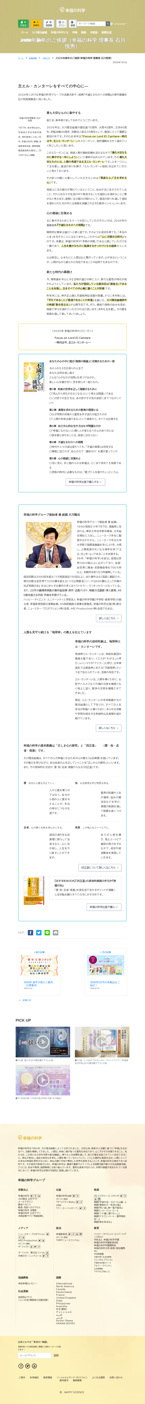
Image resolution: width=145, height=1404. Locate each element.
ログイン (61, 23)
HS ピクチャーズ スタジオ (106, 1196)
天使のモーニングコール (29, 1256)
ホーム (24, 32)
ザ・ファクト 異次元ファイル (31, 1253)
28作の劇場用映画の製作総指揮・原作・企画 (55, 590)
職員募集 (77, 1380)
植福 (73, 23)
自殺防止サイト (25, 1297)
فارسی (59, 1318)
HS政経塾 (99, 1254)
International (64, 1283)
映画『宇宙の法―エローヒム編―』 (110, 1202)
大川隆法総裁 (39, 32)
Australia (61, 1306)
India (59, 1301)
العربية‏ (59, 1315)
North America (65, 1286)
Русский (64, 1312)
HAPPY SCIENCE (74, 1392)
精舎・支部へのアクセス (29, 1207)
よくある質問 (98, 1377)
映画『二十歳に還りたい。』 (106, 1213)
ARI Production (27, 1240)
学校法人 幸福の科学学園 (106, 1240)
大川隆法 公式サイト (28, 1199)
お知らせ (24, 1000)
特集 (74, 32)
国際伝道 (106, 32)
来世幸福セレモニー (27, 1283)
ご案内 (39, 40)
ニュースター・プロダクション (31, 1234)
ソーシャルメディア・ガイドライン (72, 1377)
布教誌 (94, 32)
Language (117, 24)
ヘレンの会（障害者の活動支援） (33, 1300)
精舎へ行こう (24, 1204)
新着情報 (26, 40)
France (60, 1295)
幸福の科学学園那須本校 (106, 1242)
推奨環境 (47, 1377)
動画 (83, 32)
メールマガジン (25, 1202)
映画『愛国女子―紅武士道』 (107, 1205)
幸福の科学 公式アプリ (29, 1213)
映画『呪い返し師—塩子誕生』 (108, 1208)
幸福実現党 (61, 1234)
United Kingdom (66, 1298)
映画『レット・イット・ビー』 (106, 1210)
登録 (56, 1355)
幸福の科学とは (59, 32)
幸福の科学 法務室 (27, 1210)
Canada (60, 1289)
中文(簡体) (61, 1309)
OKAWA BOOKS (65, 1323)
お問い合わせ (116, 1377)
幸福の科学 (23, 1196)
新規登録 (49, 23)
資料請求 (23, 23)
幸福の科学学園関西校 (105, 1245)
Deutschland (64, 1292)
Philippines (63, 1303)
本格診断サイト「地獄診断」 (31, 1216)
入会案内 (36, 23)
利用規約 (34, 1377)
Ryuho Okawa (64, 1320)
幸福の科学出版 (64, 1196)
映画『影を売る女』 (103, 1222)
